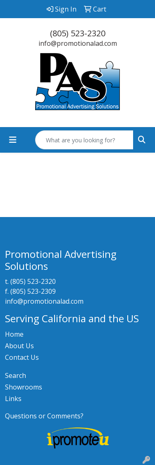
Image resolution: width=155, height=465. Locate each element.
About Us (19, 345)
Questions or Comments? (44, 415)
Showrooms (23, 387)
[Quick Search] (84, 139)
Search (15, 375)
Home (14, 334)
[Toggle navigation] (12, 140)
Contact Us (22, 357)
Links (13, 398)
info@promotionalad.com (77, 43)
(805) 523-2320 (77, 33)
